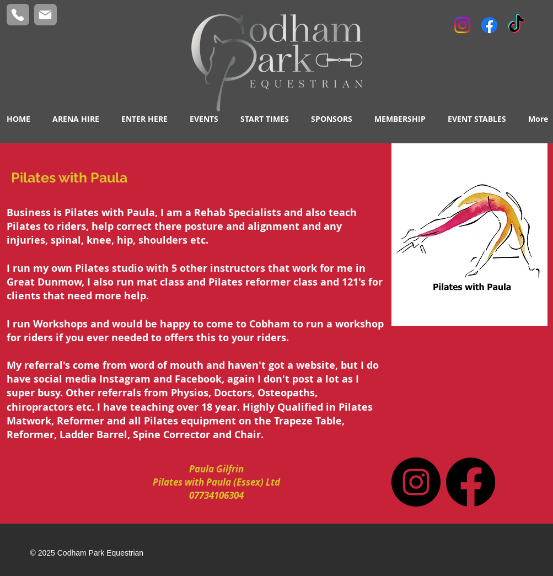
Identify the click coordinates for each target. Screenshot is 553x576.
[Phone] (18, 14)
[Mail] (45, 14)
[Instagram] (462, 25)
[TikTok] (516, 25)
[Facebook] (489, 25)
